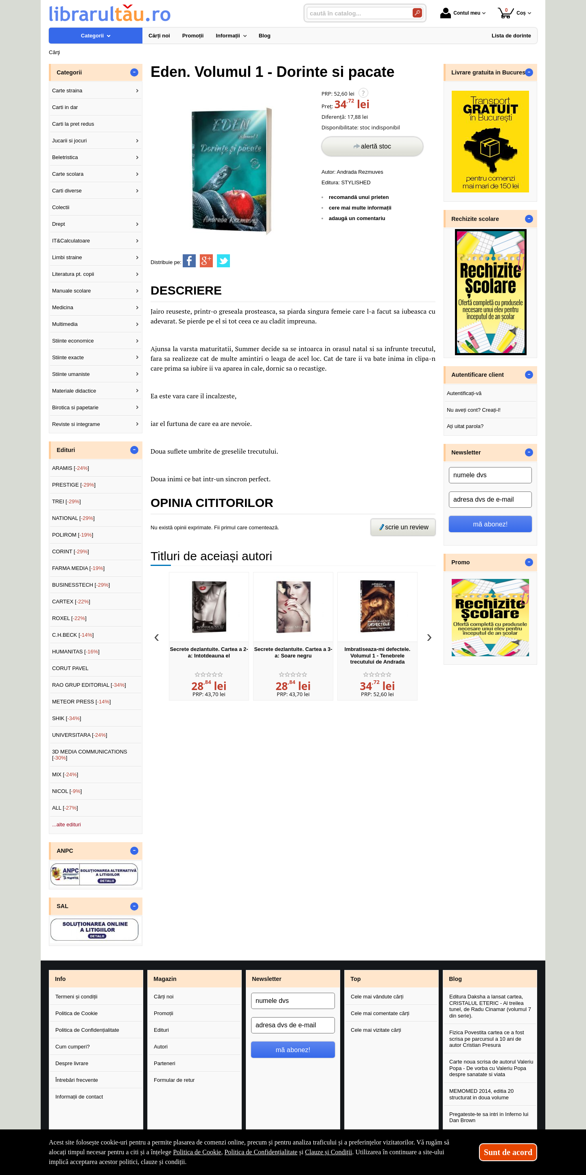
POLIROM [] (72, 535)
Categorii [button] (69, 72)
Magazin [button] (164, 979)
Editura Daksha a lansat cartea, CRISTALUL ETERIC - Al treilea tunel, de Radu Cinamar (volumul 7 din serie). (490, 1006)
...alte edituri (66, 824)
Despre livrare (71, 1063)
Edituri (161, 1030)
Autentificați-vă (464, 393)
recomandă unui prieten (359, 197)
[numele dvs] (490, 475)
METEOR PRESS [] (81, 702)
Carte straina (67, 90)
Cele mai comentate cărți (380, 1013)
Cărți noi (163, 997)
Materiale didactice (74, 391)
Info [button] (60, 979)
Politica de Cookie (76, 1013)
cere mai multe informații (360, 208)
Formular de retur (174, 1080)
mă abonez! (490, 524)
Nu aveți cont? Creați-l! (474, 410)
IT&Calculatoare (71, 241)
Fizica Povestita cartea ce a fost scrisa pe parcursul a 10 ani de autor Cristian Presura (486, 1038)
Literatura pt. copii (73, 274)
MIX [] (65, 774)
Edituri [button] (66, 450)
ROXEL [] (69, 618)
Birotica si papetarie (75, 407)
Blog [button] (455, 979)
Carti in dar (65, 107)
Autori (161, 1047)
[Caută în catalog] (417, 12)
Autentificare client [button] (477, 374)
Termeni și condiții (76, 997)
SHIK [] (66, 718)
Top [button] (355, 979)
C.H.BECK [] (73, 635)
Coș (512, 12)
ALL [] (65, 808)
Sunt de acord (508, 1152)
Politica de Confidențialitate (87, 1030)
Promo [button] (460, 562)
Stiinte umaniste (71, 374)
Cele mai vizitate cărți (376, 1030)
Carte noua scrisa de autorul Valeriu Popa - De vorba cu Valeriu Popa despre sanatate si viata (491, 1068)
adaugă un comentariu (357, 218)
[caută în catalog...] (356, 13)
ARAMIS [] (70, 468)
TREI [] (66, 501)
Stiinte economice (73, 341)
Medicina (62, 307)
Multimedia (65, 324)
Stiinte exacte (68, 357)
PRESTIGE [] (74, 485)
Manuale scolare (71, 291)
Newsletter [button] (466, 452)
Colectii (61, 207)
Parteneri (164, 1063)
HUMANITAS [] (76, 652)
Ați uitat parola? (465, 426)
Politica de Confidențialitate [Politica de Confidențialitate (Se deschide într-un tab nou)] (260, 1152)
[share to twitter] (223, 260)
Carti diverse (67, 191)
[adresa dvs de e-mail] (490, 499)
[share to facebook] (189, 260)
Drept (58, 224)
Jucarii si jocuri (69, 141)
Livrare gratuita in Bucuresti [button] (490, 72)
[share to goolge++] (206, 260)
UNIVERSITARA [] (79, 735)
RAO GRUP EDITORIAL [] (89, 685)
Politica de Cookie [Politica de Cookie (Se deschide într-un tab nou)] (197, 1152)
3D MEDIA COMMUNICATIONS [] (89, 755)
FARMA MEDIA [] (78, 568)
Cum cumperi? (72, 1047)
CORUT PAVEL (70, 668)
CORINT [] (70, 551)
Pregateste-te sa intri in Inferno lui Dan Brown (488, 1117)
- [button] (134, 72)
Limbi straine (67, 257)
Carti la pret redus (73, 124)
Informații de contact (79, 1097)
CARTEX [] (71, 601)
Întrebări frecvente (76, 1080)
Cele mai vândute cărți (377, 997)
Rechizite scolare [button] (475, 219)
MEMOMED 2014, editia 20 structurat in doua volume (481, 1094)
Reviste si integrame (76, 424)
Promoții (163, 1013)
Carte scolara (67, 174)
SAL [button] (62, 906)
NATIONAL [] (73, 518)
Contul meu (460, 13)
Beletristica (65, 157)
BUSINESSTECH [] (81, 585)
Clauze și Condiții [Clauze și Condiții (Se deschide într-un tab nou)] (328, 1152)
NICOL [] (67, 791)
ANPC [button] (65, 850)
